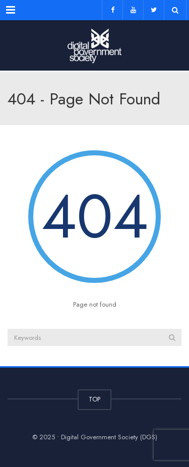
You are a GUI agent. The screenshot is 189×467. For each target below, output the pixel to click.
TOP (94, 399)
